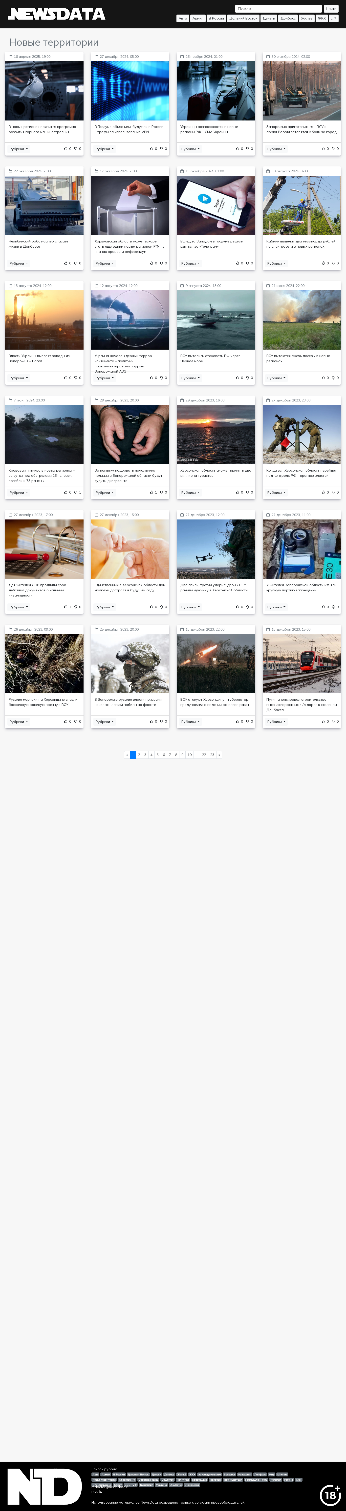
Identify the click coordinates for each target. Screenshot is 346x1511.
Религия (276, 1479)
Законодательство (209, 1474)
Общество (167, 1479)
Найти (331, 8)
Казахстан (244, 1474)
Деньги (269, 18)
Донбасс (288, 18)
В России (216, 18)
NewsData (149, 1502)
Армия (198, 18)
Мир (271, 1474)
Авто (183, 18)
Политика (183, 1479)
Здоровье (229, 1474)
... (332, 18)
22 (204, 755)
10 (190, 755)
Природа (215, 1479)
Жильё (306, 18)
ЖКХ (322, 18)
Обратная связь (148, 1479)
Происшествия (233, 1479)
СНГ (298, 1479)
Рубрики (17, 149)
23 (212, 755)
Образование (127, 1479)
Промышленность (256, 1479)
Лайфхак (260, 1474)
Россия (288, 1479)
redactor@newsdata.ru (110, 1487)
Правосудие (199, 1479)
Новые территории (104, 1479)
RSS (96, 1492)
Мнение (282, 1474)
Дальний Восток (243, 18)
